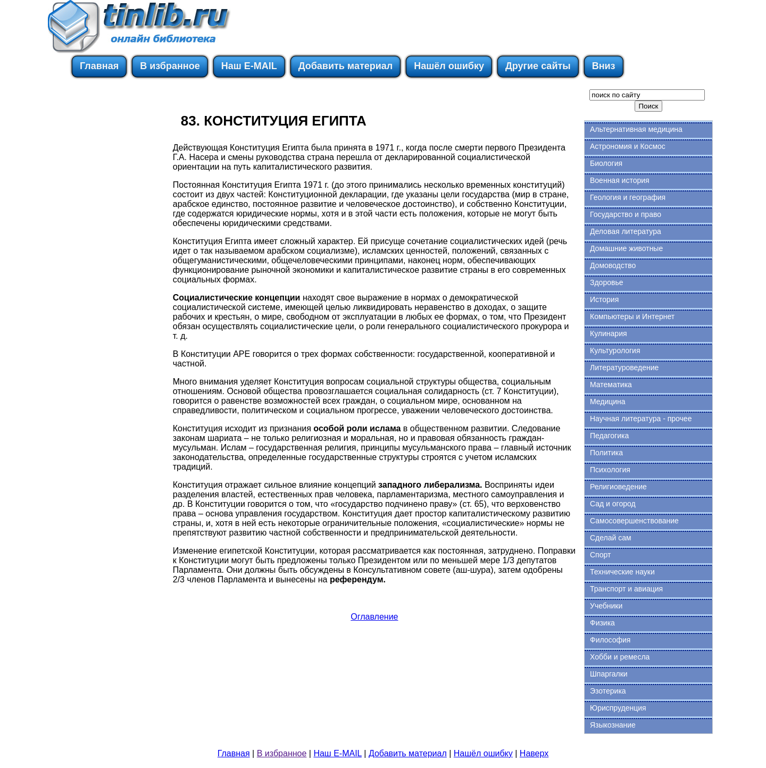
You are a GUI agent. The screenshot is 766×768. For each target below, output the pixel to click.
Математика (611, 384)
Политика (606, 452)
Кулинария (608, 333)
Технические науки (622, 571)
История (604, 299)
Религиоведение (618, 486)
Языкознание (613, 725)
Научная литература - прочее (641, 418)
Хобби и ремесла (620, 657)
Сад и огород (613, 503)
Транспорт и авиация (626, 589)
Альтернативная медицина (636, 129)
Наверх (534, 753)
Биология (606, 163)
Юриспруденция (618, 708)
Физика (602, 623)
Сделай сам (610, 537)
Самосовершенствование (634, 520)
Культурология (615, 350)
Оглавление (374, 616)
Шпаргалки (609, 674)
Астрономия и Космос (627, 146)
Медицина (608, 401)
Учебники (606, 606)
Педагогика (609, 435)
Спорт (600, 554)
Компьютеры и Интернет (632, 316)
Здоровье (606, 282)
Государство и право (625, 214)
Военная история (620, 180)
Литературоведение (624, 367)
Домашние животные (626, 248)
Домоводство (613, 265)
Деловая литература (625, 231)
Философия (610, 640)
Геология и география (627, 197)
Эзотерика (608, 691)
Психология (610, 469)
